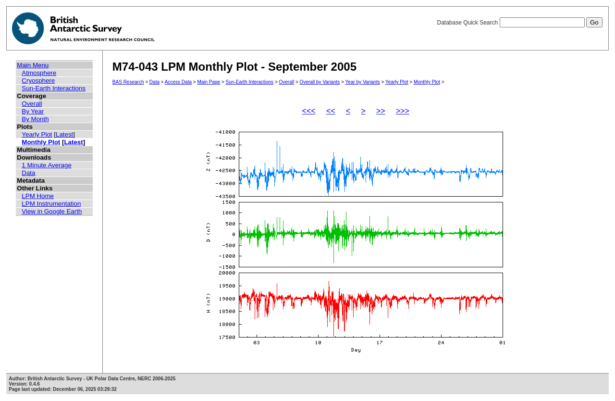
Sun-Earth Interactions (54, 88)
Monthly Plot (41, 142)
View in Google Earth (52, 211)
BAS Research (128, 82)
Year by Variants (362, 82)
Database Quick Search (519, 22)
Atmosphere (39, 72)
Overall (32, 103)
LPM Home (38, 196)
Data (28, 172)
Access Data (178, 82)
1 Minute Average (47, 165)
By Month (35, 119)
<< (330, 111)
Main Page (208, 82)
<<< (309, 111)
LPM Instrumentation (51, 203)
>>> (402, 111)
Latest (64, 134)
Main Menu (33, 65)
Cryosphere (38, 80)
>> (380, 111)
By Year (33, 111)
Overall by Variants (320, 82)
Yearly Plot (37, 134)
